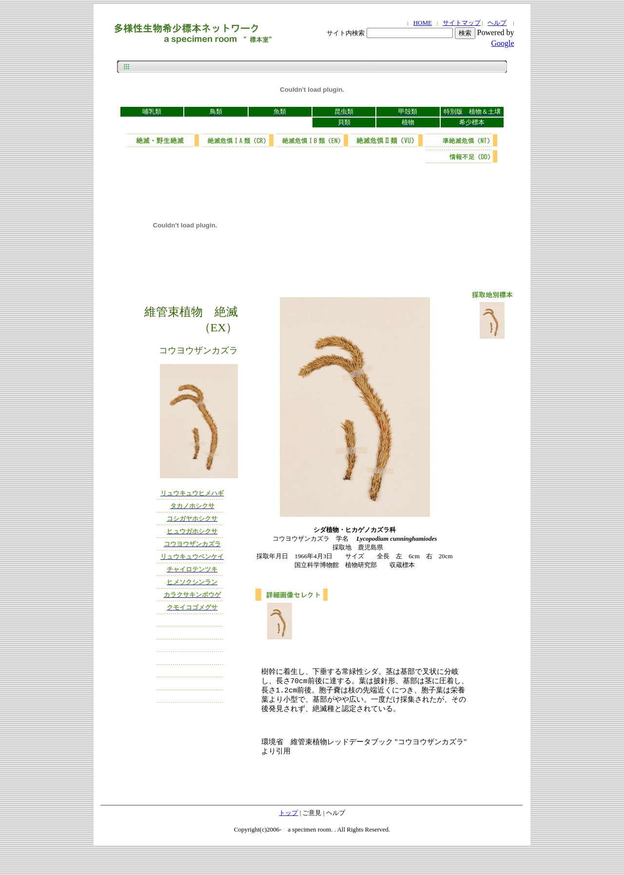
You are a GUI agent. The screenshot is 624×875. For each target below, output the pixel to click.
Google (502, 43)
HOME (422, 22)
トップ (288, 817)
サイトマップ (462, 22)
